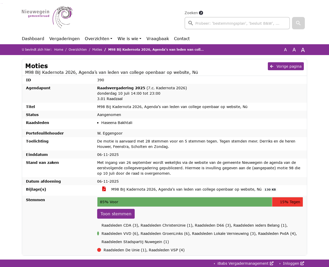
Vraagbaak (158, 38)
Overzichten (97, 38)
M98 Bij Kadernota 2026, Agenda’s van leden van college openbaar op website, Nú (190, 189)
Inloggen (293, 263)
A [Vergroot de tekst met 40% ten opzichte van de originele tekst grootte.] (303, 50)
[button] (298, 23)
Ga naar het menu (2, 3)
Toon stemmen (115, 213)
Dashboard (33, 38)
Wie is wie (127, 38)
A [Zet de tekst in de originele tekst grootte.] (285, 49)
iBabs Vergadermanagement (244, 263)
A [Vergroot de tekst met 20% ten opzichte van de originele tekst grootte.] (294, 49)
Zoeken (191, 13)
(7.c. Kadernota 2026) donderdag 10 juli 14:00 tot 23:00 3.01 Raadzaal (142, 93)
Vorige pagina (285, 66)
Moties (97, 49)
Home (58, 49)
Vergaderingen (64, 38)
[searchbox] (237, 23)
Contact (182, 38)
